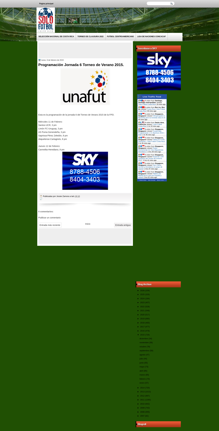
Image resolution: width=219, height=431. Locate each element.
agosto (142, 355)
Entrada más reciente (50, 225)
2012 (142, 396)
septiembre (144, 350)
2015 (142, 335)
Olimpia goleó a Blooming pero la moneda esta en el (151, 117)
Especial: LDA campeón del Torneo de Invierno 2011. (150, 158)
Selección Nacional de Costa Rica (56, 36)
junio (141, 363)
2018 (142, 323)
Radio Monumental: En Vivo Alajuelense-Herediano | (151, 150)
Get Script (151, 180)
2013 (142, 392)
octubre (142, 346)
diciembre (143, 338)
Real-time (143, 180)
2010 (142, 404)
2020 (142, 315)
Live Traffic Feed (152, 97)
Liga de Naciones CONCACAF (151, 36)
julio (141, 358)
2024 (142, 298)
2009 (142, 408)
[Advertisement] (94, 50)
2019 (142, 318)
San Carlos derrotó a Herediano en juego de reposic (150, 167)
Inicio (87, 224)
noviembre (144, 342)
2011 (142, 400)
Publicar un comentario (49, 217)
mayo (142, 367)
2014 (142, 388)
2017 (142, 327)
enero (142, 383)
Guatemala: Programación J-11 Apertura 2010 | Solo (151, 133)
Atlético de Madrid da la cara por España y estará (150, 175)
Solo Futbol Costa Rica (147, 104)
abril (141, 371)
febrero (142, 379)
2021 (142, 310)
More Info (160, 180)
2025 (142, 294)
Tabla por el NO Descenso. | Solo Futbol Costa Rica (151, 140)
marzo (142, 375)
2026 (142, 290)
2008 (142, 412)
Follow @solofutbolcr (117, 18)
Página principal (46, 4)
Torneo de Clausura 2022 (90, 36)
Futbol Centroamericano (120, 36)
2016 (142, 331)
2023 (142, 302)
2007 (142, 416)
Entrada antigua (123, 225)
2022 (142, 306)
